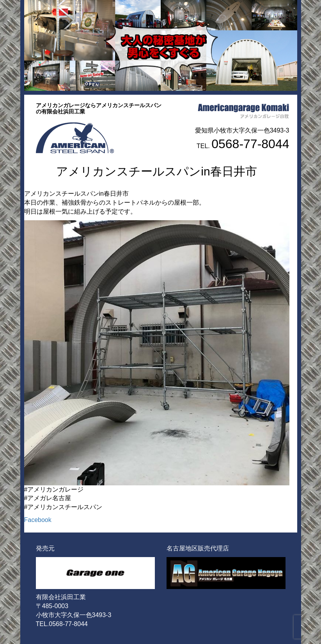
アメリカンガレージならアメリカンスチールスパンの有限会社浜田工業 (98, 108)
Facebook (37, 520)
